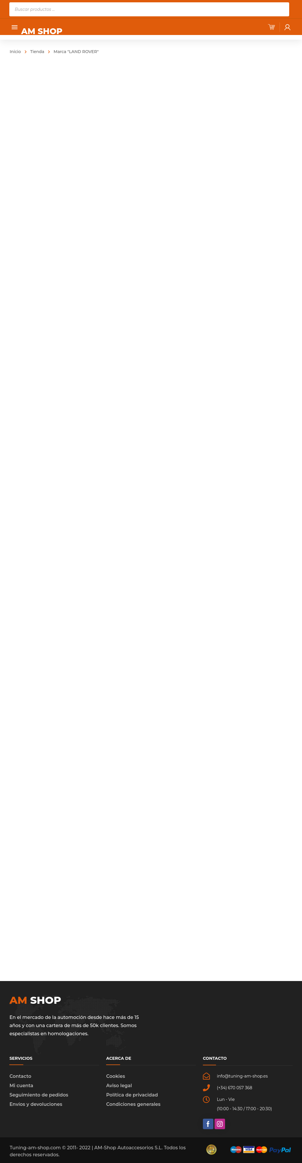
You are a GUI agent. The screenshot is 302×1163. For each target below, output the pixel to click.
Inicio (15, 51)
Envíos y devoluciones (35, 1104)
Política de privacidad (132, 1095)
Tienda (37, 51)
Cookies (115, 1076)
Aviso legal (119, 1085)
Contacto (20, 1076)
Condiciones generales (133, 1104)
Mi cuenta (21, 1085)
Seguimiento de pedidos (38, 1095)
